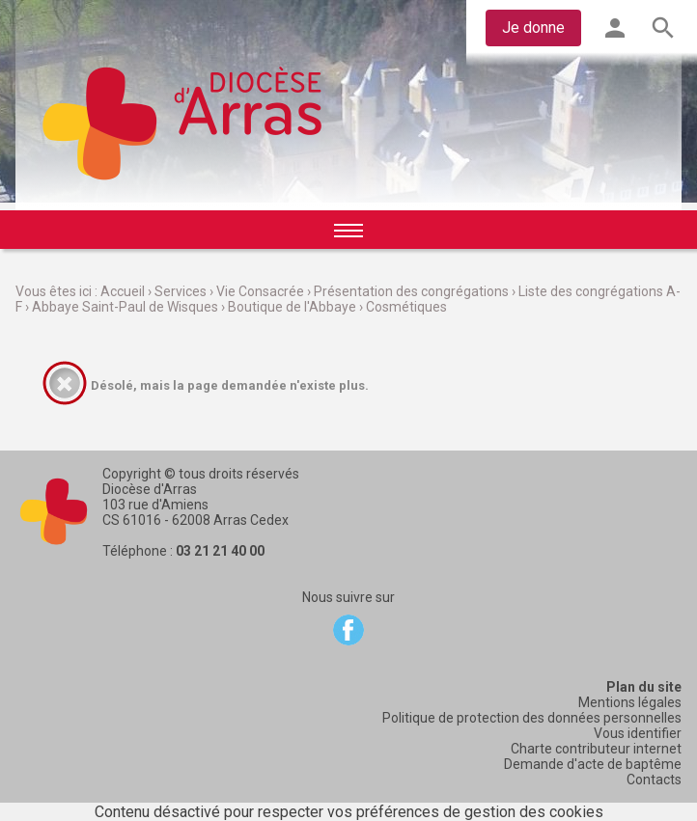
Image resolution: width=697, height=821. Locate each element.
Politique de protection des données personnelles (532, 717)
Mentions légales (630, 702)
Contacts (654, 779)
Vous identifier (638, 733)
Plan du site (644, 687)
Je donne (533, 27)
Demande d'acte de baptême (593, 764)
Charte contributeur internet (596, 748)
